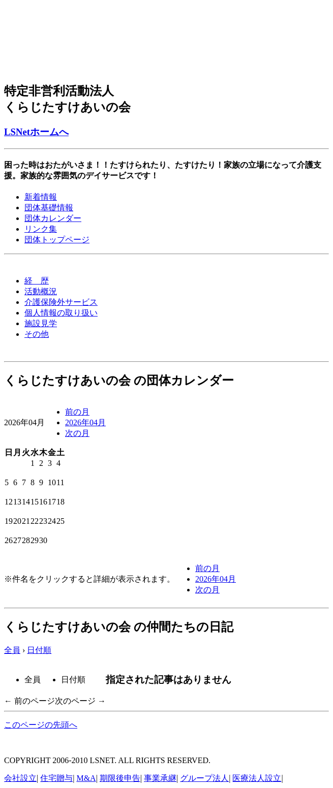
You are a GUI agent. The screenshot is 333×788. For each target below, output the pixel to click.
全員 (12, 650)
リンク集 (40, 229)
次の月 (77, 433)
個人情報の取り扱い (61, 312)
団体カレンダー (52, 218)
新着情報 (40, 197)
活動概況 (40, 291)
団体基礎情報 (48, 207)
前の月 (77, 411)
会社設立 (20, 778)
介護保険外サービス (61, 302)
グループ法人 (204, 778)
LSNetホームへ (36, 132)
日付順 (39, 650)
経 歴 (36, 280)
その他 (36, 334)
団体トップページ (56, 239)
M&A (86, 778)
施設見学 (40, 323)
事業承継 (160, 778)
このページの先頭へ (40, 724)
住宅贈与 (56, 778)
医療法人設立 (256, 778)
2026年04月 (85, 422)
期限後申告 (120, 778)
